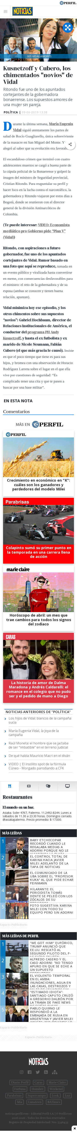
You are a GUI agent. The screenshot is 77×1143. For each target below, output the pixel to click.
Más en (39, 424)
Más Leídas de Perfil (20, 936)
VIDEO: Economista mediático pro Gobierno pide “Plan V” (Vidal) (36, 231)
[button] (70, 144)
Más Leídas (12, 833)
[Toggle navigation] (6, 11)
